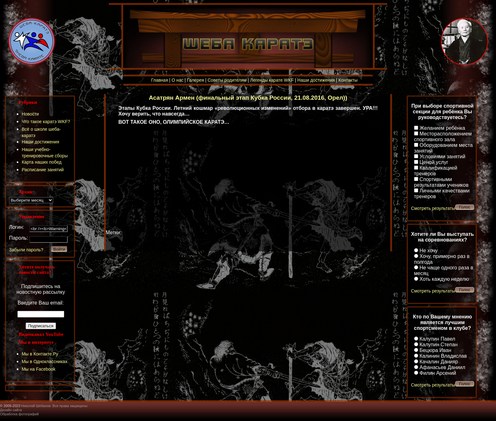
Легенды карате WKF (272, 80)
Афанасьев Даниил (442, 367)
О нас (177, 80)
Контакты (347, 80)
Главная (159, 80)
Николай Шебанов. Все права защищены (54, 406)
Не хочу (428, 250)
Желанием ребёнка (442, 128)
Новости (30, 113)
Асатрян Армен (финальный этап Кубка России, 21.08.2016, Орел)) (248, 97)
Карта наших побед (42, 162)
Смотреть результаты (433, 208)
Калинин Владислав (443, 356)
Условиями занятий (442, 156)
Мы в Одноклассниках (44, 361)
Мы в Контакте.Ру (40, 353)
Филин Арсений (437, 373)
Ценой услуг (433, 162)
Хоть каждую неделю (444, 279)
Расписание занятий (43, 169)
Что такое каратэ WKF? (46, 121)
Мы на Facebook (39, 369)
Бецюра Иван (435, 350)
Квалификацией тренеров (435, 170)
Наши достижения (316, 80)
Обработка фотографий (19, 414)
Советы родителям (227, 80)
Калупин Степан (438, 344)
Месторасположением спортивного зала (443, 136)
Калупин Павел (437, 339)
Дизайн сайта (11, 410)
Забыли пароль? (26, 249)
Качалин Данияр (438, 361)
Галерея (195, 80)
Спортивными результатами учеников (441, 182)
